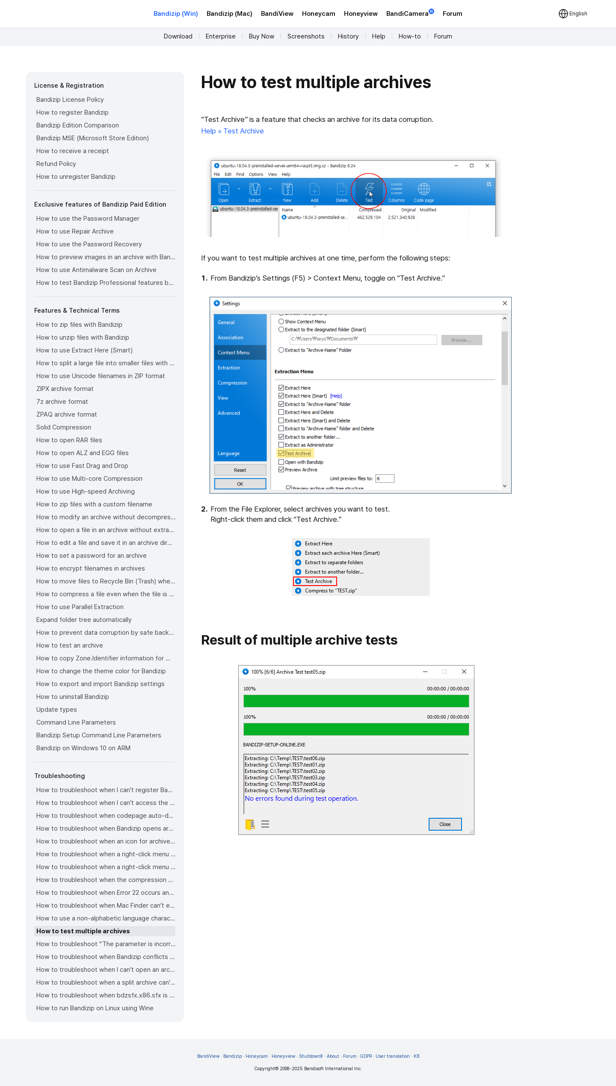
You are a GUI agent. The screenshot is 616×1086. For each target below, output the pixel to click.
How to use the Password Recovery (89, 244)
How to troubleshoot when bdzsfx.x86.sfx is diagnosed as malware (105, 995)
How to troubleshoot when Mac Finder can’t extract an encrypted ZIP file (105, 905)
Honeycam (318, 14)
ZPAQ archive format (66, 414)
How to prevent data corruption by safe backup (105, 632)
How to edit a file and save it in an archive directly (105, 543)
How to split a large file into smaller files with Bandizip (105, 363)
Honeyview (361, 14)
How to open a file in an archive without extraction (105, 530)
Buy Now (261, 36)
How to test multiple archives (83, 931)
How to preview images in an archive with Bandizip (105, 257)
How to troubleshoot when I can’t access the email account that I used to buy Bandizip (105, 803)
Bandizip (232, 1056)
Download (178, 36)
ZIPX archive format (65, 389)
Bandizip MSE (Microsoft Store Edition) (92, 138)
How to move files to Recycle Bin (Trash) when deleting (105, 581)
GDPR (366, 1056)
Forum (452, 14)
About (333, 1056)
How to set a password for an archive (91, 555)
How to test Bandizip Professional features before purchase (105, 283)
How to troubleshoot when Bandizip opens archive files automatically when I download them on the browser (105, 828)
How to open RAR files (69, 440)
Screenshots (306, 36)
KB (416, 1056)
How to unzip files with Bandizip (82, 337)
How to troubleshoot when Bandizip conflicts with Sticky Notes (105, 957)
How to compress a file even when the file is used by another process (105, 594)
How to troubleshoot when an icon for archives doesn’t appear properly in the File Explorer (105, 841)
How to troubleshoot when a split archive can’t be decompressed (105, 982)
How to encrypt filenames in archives (90, 568)
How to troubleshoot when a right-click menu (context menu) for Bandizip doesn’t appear (105, 854)
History (348, 36)
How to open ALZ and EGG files (82, 453)
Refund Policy (56, 164)
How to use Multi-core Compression (89, 478)
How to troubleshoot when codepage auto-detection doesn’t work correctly (105, 816)
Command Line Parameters (76, 722)
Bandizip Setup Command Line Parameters (98, 735)
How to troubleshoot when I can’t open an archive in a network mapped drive (105, 970)
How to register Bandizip (72, 112)
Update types (56, 709)
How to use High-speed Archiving (85, 491)
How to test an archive (69, 645)
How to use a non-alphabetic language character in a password (105, 918)
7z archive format (62, 401)
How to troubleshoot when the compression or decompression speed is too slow (105, 880)
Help (378, 36)
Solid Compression (63, 427)
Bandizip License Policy (70, 100)
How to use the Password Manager (87, 218)
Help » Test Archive (232, 131)
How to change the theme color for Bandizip (101, 671)
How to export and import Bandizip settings (100, 684)
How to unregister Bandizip (76, 177)
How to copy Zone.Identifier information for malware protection (105, 658)
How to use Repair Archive (75, 231)
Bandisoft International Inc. (333, 1068)
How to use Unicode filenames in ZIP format (100, 376)
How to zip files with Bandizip (79, 324)
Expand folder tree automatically (84, 620)
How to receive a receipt (72, 151)
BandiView (277, 14)
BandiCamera (410, 13)
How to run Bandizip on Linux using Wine (95, 1008)
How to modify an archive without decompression (105, 517)
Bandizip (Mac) (229, 14)
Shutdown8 (311, 1056)
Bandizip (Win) (176, 14)
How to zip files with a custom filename (94, 504)
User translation (393, 1056)
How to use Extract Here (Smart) (84, 350)
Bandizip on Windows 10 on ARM (83, 748)
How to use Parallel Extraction (80, 607)
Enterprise (221, 36)
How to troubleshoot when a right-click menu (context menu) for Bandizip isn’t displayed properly (105, 867)
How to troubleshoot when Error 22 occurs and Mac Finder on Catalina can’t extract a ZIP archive (105, 893)
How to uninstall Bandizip (72, 697)
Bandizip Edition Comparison (77, 125)
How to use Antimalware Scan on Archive (96, 270)
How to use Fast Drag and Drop (82, 466)
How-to (410, 36)
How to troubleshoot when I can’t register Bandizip (105, 790)
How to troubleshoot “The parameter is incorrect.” (105, 944)
